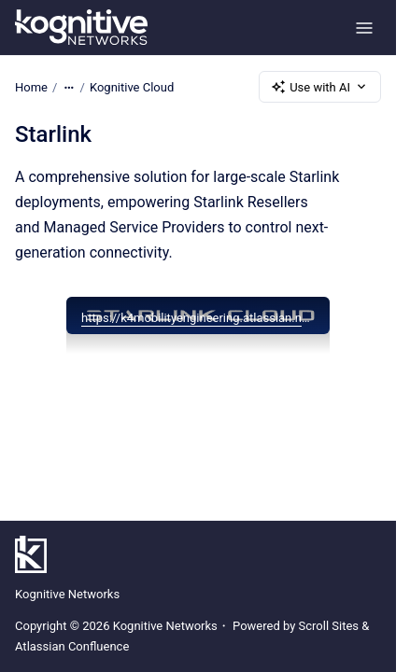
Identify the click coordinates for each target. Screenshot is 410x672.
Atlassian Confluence (72, 646)
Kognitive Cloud (132, 86)
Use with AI (320, 86)
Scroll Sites (329, 626)
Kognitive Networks (67, 594)
